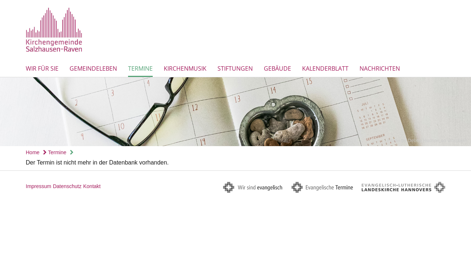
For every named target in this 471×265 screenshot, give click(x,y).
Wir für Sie (42, 68)
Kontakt (91, 186)
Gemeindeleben (93, 68)
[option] (235, 111)
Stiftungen (235, 68)
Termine (140, 68)
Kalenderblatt (325, 68)
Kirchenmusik (185, 68)
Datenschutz (67, 186)
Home (32, 152)
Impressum (38, 186)
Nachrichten (380, 68)
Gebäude (277, 68)
